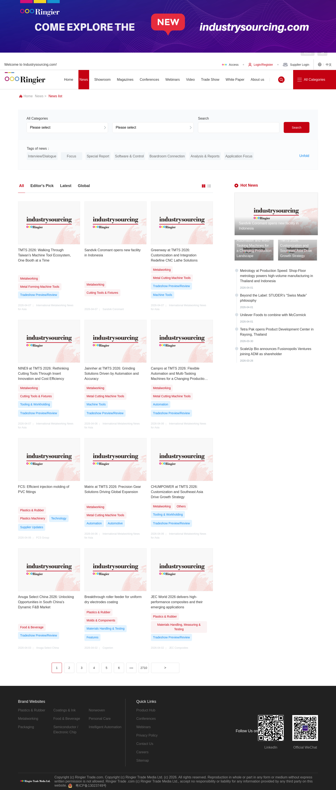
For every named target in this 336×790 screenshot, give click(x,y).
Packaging (26, 727)
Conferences (146, 718)
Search (296, 127)
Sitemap (142, 760)
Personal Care (100, 718)
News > (40, 96)
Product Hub (145, 710)
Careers (142, 752)
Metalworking (28, 718)
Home (26, 96)
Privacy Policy (147, 735)
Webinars (143, 727)
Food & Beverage (66, 718)
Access (230, 64)
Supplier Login (296, 64)
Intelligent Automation (105, 727)
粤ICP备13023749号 (91, 786)
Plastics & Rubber (31, 710)
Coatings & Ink (64, 710)
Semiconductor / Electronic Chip (65, 729)
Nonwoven (97, 710)
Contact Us (144, 744)
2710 (143, 668)
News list (55, 96)
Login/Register (260, 64)
